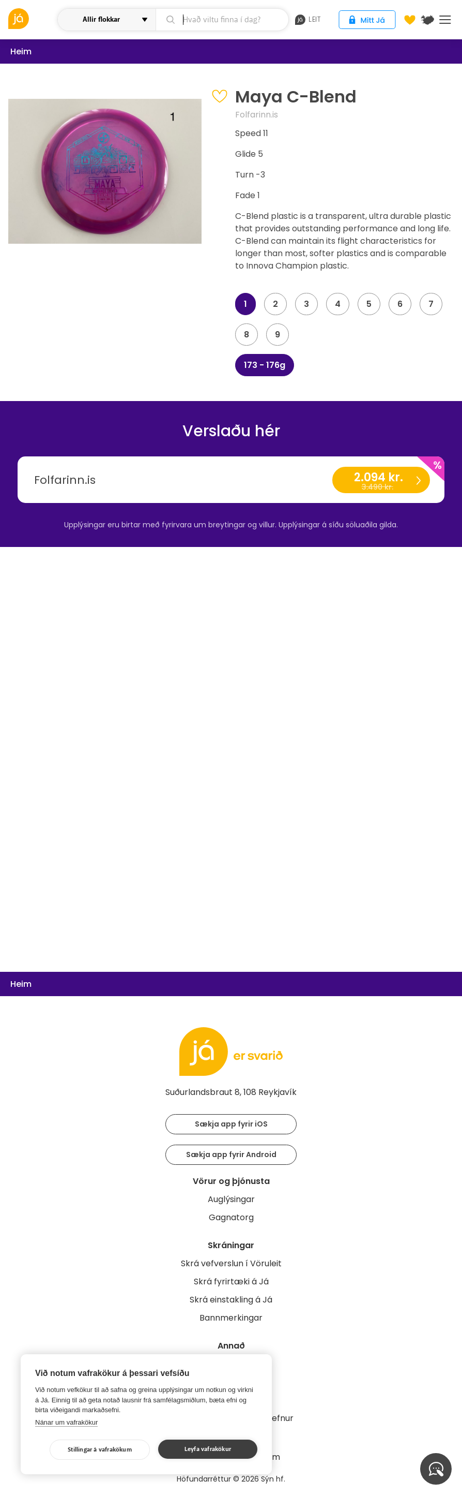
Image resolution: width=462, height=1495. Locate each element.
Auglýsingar (231, 1199)
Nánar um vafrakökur (66, 1422)
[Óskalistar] (409, 19)
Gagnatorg (231, 1217)
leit (307, 19)
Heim (21, 51)
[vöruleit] (31, 18)
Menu (445, 19)
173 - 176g (264, 365)
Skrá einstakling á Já (231, 1300)
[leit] (222, 20)
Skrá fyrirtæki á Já (231, 1281)
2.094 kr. (380, 481)
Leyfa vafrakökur (207, 1449)
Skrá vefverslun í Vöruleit (231, 1263)
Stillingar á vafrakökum (100, 1450)
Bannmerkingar (231, 1318)
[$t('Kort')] (427, 19)
